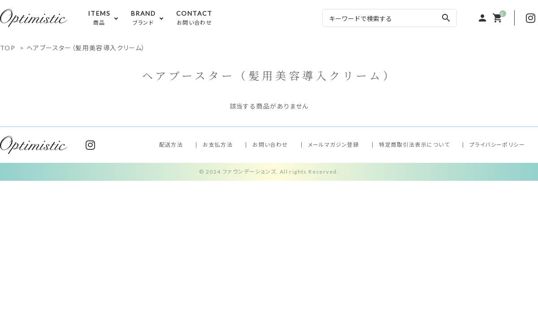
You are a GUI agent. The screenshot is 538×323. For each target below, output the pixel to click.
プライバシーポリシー (497, 144)
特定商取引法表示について (414, 144)
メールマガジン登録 (334, 144)
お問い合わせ (270, 144)
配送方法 (171, 144)
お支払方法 (218, 144)
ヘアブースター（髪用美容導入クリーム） (86, 48)
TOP (7, 48)
